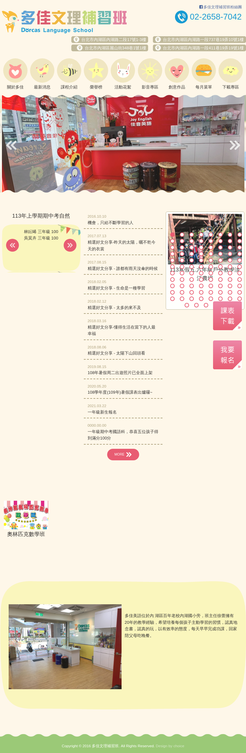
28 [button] (201, 254)
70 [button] (220, 286)
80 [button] (239, 292)
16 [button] (239, 241)
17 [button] (172, 247)
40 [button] (239, 260)
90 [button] (196, 305)
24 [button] (239, 247)
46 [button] (220, 266)
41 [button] (172, 266)
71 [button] (230, 286)
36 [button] (201, 260)
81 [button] (172, 299)
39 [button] (230, 260)
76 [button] (201, 292)
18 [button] (182, 247)
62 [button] (220, 279)
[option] (123, 144)
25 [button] (172, 254)
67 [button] (191, 286)
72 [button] (239, 286)
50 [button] (182, 273)
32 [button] (239, 254)
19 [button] (191, 247)
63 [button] (230, 279)
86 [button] (220, 299)
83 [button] (191, 299)
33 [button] (172, 260)
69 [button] (211, 286)
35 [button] (191, 260)
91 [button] (206, 305)
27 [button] (191, 254)
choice (178, 725)
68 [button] (201, 286)
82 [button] (182, 299)
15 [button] (230, 241)
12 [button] (201, 241)
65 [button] (172, 286)
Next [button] (235, 145)
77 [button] (211, 292)
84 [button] (201, 299)
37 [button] (211, 260)
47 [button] (230, 266)
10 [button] (182, 241)
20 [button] (201, 247)
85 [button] (211, 299)
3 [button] (191, 234)
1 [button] (172, 234)
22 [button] (220, 247)
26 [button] (182, 254)
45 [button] (211, 266)
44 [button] (201, 266)
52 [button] (201, 273)
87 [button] (230, 299)
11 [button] (191, 241)
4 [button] (201, 234)
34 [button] (182, 260)
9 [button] (172, 241)
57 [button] (172, 279)
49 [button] (172, 273)
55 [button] (230, 273)
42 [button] (182, 266)
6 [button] (220, 234)
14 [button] (220, 241)
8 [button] (239, 234)
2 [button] (182, 234)
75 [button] (191, 292)
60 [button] (201, 279)
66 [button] (182, 286)
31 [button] (230, 254)
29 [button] (211, 254)
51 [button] (191, 273)
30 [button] (220, 254)
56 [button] (239, 273)
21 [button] (211, 247)
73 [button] (172, 292)
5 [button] (211, 234)
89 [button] (187, 305)
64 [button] (239, 279)
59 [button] (191, 279)
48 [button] (239, 266)
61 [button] (211, 279)
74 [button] (182, 292)
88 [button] (239, 299)
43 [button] (191, 266)
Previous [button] (11, 145)
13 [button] (211, 241)
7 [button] (230, 234)
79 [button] (230, 292)
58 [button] (182, 279)
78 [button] (220, 292)
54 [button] (220, 273)
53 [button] (211, 273)
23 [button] (230, 247)
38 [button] (220, 260)
